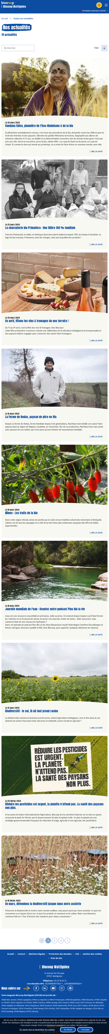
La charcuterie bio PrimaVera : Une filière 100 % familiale (40, 228)
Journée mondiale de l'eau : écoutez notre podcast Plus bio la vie (45, 609)
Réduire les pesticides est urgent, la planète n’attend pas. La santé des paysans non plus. (54, 806)
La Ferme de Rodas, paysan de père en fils (31, 417)
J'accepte (85, 1030)
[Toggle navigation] (106, 6)
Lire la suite (97, 151)
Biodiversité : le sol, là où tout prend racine (31, 711)
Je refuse (68, 1030)
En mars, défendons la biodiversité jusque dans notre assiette (43, 904)
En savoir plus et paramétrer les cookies (37, 1030)
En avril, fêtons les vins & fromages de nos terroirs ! (37, 321)
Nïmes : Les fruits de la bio (21, 513)
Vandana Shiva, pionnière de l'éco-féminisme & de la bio (39, 126)
